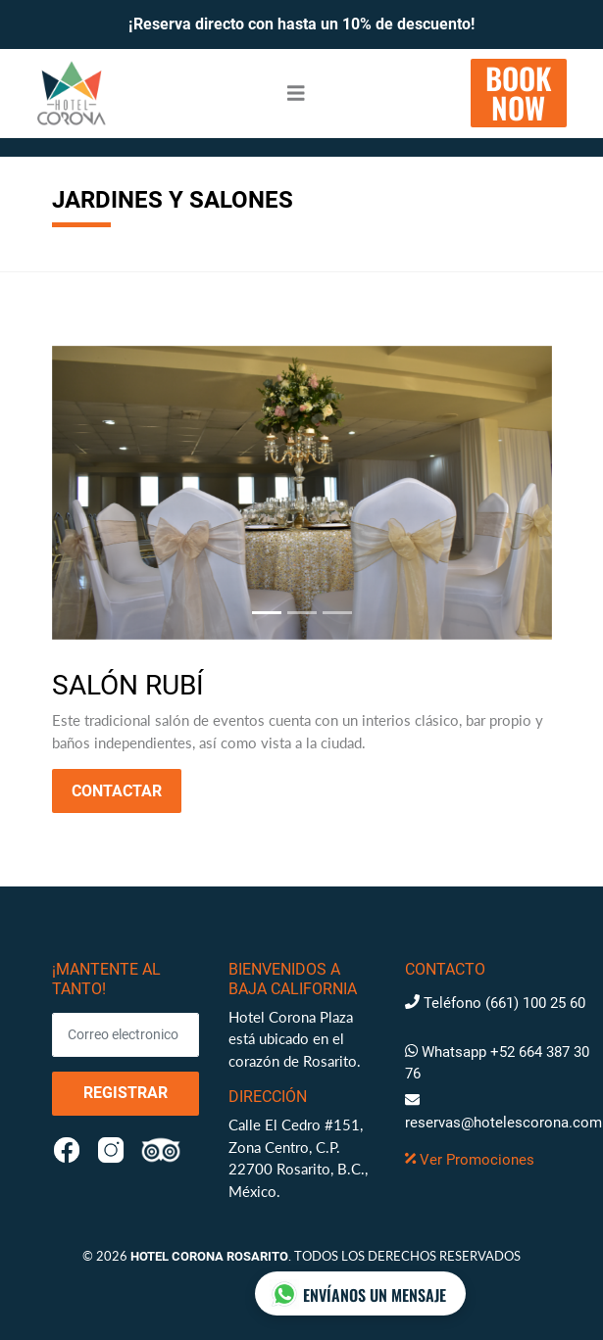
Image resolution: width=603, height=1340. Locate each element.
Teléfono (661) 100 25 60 (495, 1003)
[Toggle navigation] (296, 93)
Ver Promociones (469, 1160)
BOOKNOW (518, 93)
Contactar (117, 791)
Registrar (125, 1092)
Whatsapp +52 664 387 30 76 (497, 1063)
